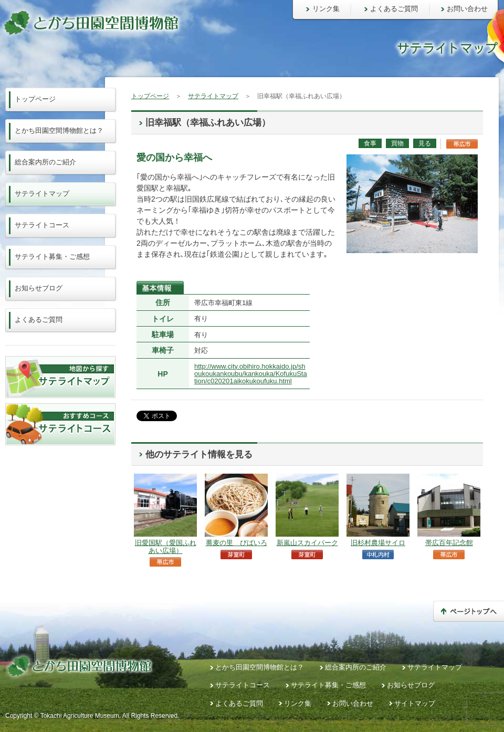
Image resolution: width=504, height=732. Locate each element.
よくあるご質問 (394, 9)
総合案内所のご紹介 (45, 162)
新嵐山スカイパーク (307, 543)
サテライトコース (42, 225)
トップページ (150, 96)
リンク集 (326, 9)
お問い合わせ (467, 9)
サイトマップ (414, 703)
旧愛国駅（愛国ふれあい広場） (165, 546)
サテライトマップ (213, 96)
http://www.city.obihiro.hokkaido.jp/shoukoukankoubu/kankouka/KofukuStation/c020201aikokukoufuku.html (250, 373)
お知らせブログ (38, 288)
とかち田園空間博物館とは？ (59, 130)
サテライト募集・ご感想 (52, 256)
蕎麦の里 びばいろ (236, 543)
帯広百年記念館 (449, 543)
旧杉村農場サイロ (378, 543)
